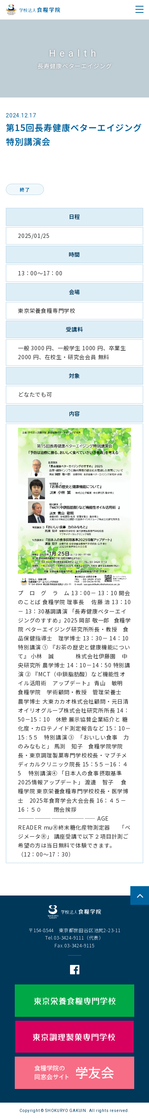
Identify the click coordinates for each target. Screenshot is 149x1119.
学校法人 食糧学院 (33, 9)
